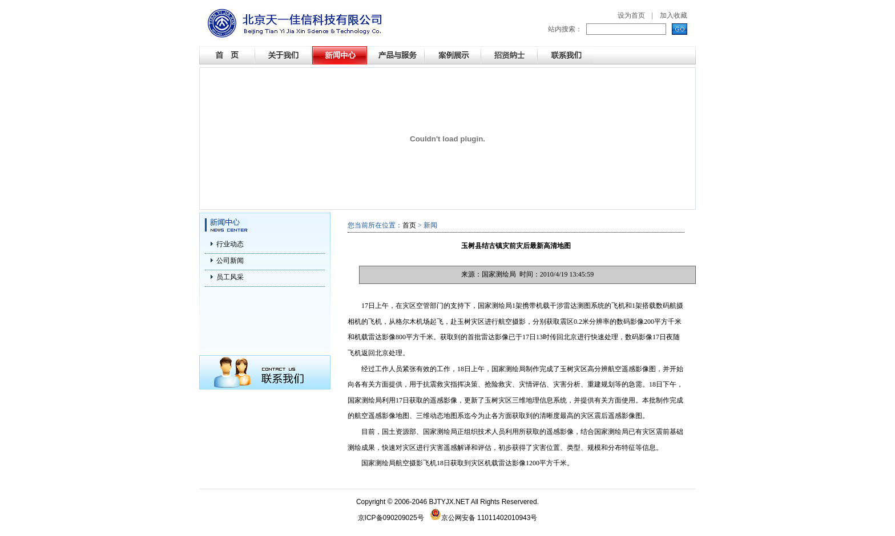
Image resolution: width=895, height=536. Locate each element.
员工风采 (230, 277)
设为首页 (631, 15)
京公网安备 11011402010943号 (484, 518)
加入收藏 (673, 15)
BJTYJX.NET (449, 502)
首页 (409, 225)
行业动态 (230, 244)
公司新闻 (230, 261)
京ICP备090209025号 (391, 518)
